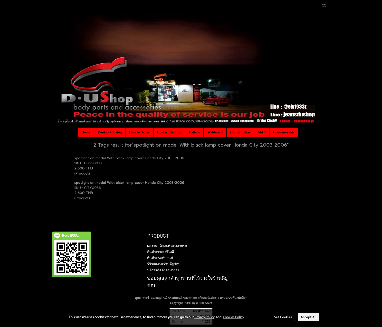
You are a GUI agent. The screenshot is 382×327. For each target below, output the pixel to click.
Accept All (308, 317)
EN (321, 6)
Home (85, 132)
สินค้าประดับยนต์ (160, 258)
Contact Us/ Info (169, 132)
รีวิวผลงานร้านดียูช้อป (163, 264)
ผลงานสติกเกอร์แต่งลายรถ (167, 246)
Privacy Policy (204, 317)
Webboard (215, 132)
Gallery (194, 132)
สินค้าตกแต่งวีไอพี (160, 252)
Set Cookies (283, 317)
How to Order (139, 132)
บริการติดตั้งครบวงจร (163, 270)
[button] (302, 132)
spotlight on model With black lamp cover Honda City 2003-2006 (129, 158)
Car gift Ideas (240, 132)
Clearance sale (283, 132)
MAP (262, 132)
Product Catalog (110, 132)
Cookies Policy (233, 317)
